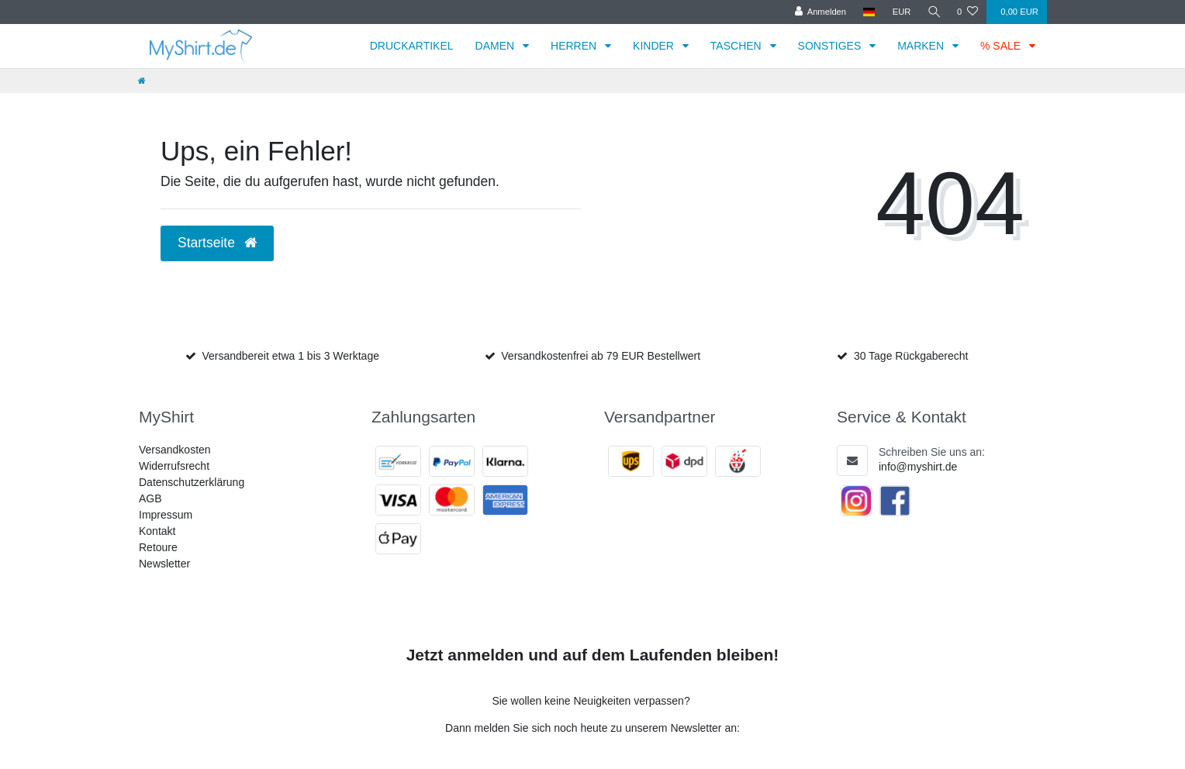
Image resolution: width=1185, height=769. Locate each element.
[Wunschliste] (967, 12)
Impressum (165, 515)
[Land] (867, 12)
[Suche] (932, 12)
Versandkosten (175, 449)
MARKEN (922, 46)
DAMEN (496, 46)
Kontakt (157, 531)
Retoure (158, 547)
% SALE (1002, 46)
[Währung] (899, 12)
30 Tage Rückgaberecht (911, 356)
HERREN (575, 46)
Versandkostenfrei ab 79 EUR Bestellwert (600, 356)
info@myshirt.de (918, 466)
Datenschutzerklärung (191, 482)
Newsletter (164, 563)
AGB (150, 498)
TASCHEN (737, 46)
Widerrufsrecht (174, 466)
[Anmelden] (818, 12)
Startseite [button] (217, 242)
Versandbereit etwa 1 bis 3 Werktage (290, 356)
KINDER (655, 46)
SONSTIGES (831, 46)
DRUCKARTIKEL (412, 46)
